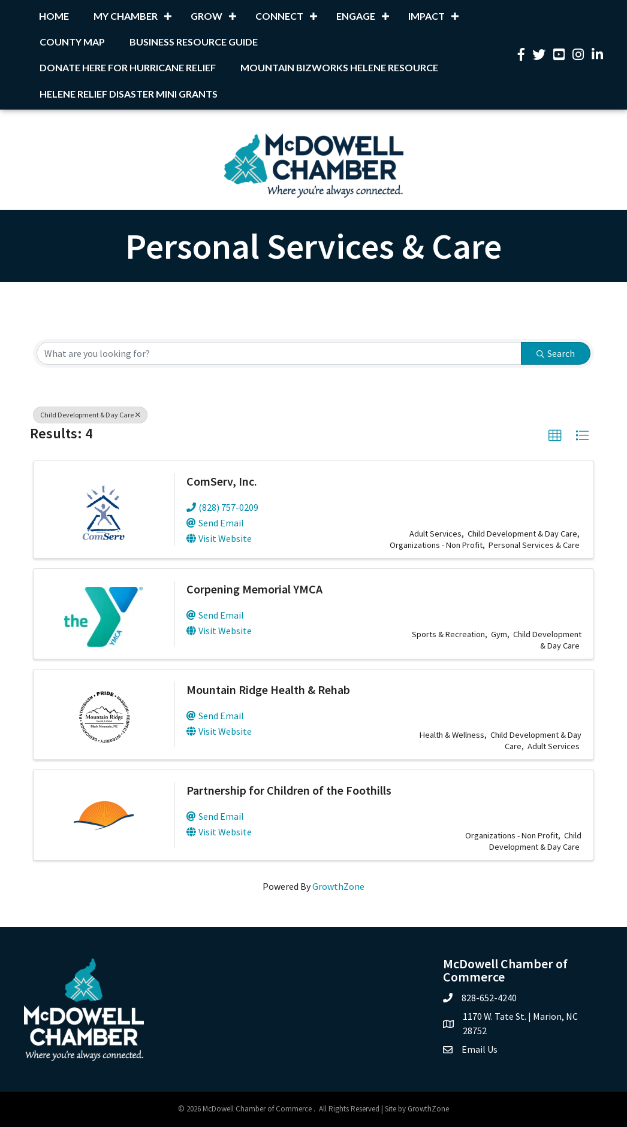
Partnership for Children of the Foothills (288, 790)
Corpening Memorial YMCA (254, 588)
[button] (555, 436)
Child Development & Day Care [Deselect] (90, 414)
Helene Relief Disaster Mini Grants (129, 93)
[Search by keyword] (279, 353)
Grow (206, 16)
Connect (279, 16)
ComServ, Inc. (221, 481)
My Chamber (126, 16)
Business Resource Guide (193, 41)
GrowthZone (338, 886)
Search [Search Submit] (555, 353)
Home (54, 16)
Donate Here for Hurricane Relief (128, 67)
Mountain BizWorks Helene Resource (339, 67)
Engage (355, 16)
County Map (72, 41)
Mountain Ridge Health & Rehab (268, 689)
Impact (426, 16)
